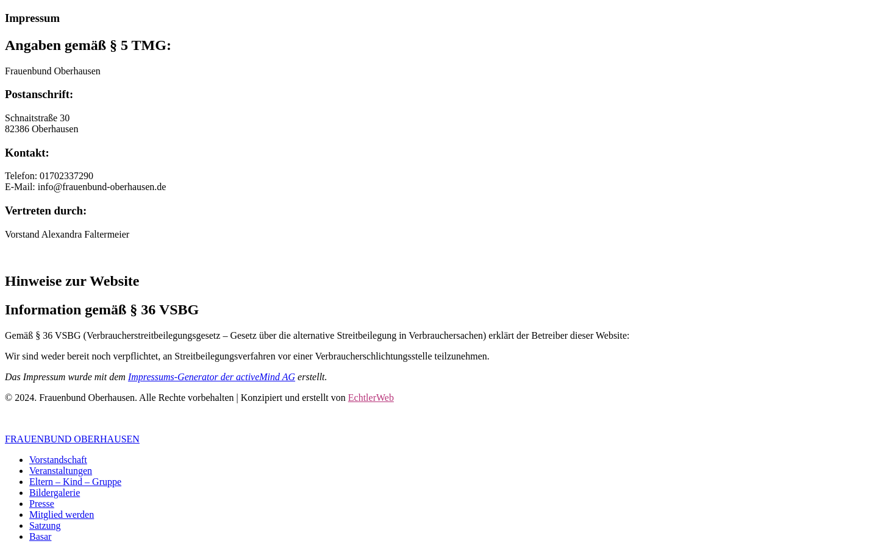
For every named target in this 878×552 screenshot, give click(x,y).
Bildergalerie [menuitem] (54, 492)
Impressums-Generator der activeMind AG (211, 377)
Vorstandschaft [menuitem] (58, 460)
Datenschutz (79, 418)
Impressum (26, 418)
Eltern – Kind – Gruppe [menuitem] (75, 481)
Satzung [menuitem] (45, 525)
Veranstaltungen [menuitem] (60, 470)
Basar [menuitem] (40, 536)
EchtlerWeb (371, 397)
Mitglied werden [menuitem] (61, 514)
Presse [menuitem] (41, 503)
